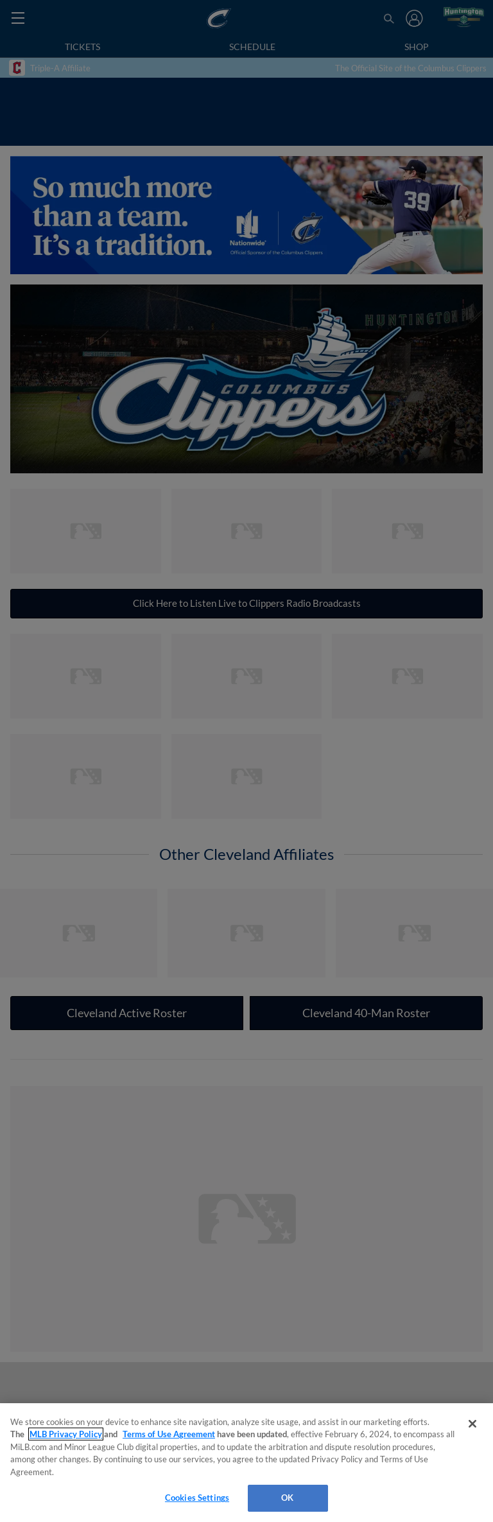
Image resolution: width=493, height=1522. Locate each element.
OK (287, 1497)
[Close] (472, 1424)
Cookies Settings (197, 1497)
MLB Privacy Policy (66, 1434)
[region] (246, 1462)
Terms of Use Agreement (169, 1434)
